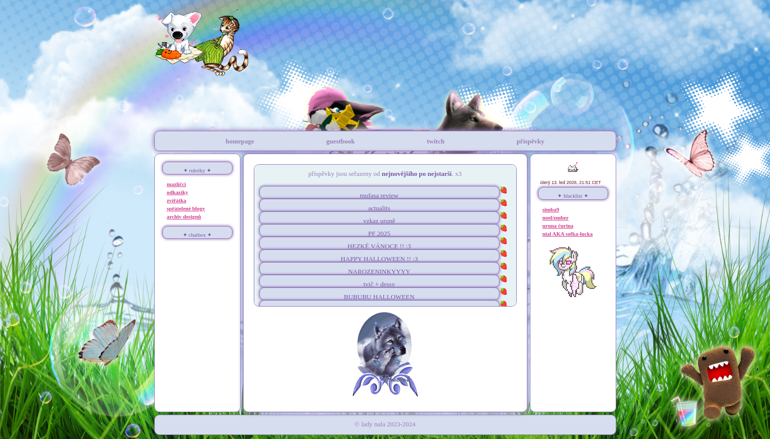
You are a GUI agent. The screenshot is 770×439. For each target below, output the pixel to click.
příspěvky (531, 141)
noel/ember (556, 217)
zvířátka (177, 200)
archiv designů (184, 216)
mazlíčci (176, 184)
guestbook (340, 141)
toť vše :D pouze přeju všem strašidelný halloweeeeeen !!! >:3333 (385, 255)
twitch (436, 141)
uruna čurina (558, 226)
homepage (239, 141)
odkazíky (177, 192)
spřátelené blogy (186, 208)
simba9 (551, 209)
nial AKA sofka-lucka (568, 234)
